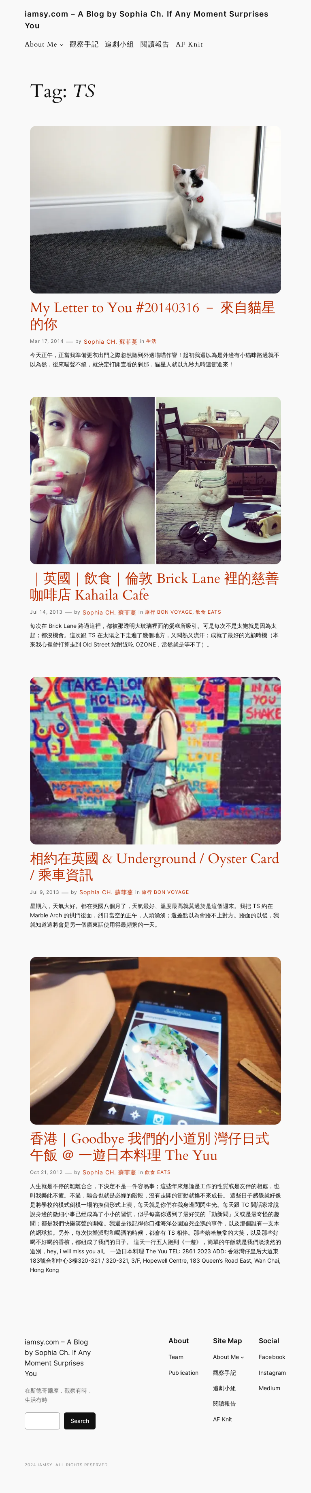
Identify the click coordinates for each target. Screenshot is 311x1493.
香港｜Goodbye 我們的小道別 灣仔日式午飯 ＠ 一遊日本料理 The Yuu (149, 1147)
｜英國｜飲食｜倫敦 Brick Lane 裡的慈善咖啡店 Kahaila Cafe (154, 587)
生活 (151, 341)
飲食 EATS (209, 612)
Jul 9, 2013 (45, 892)
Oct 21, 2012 (46, 1172)
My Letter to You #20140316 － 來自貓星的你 (152, 316)
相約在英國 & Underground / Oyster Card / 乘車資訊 (154, 867)
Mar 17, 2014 (47, 341)
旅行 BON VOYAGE (168, 612)
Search (79, 1420)
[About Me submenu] (62, 45)
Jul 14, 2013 (46, 612)
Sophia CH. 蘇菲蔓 (111, 341)
